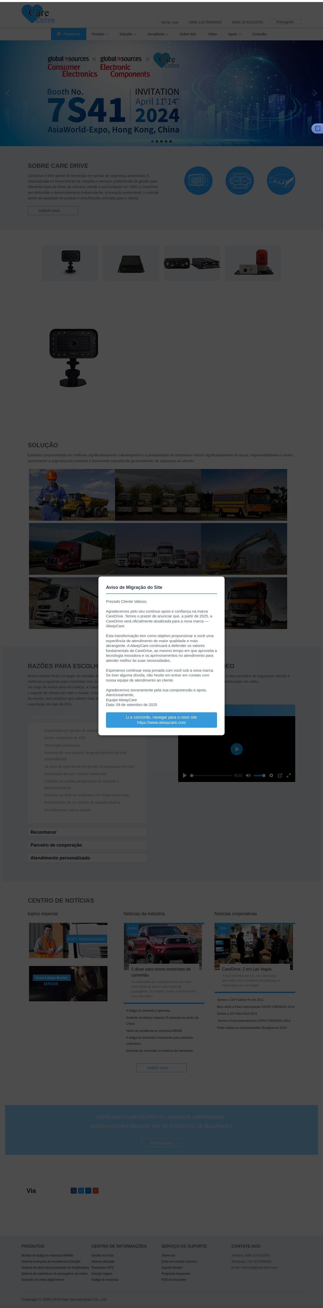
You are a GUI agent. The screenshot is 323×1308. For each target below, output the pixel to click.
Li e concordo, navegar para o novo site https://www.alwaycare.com (161, 720)
